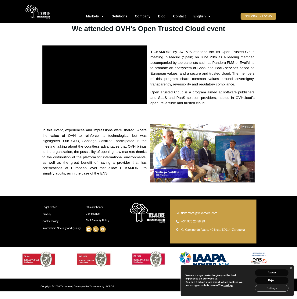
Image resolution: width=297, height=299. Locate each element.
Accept (271, 272)
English (202, 16)
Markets (95, 16)
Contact (179, 16)
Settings (271, 288)
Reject (271, 280)
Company (142, 16)
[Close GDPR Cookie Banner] (290, 267)
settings (228, 285)
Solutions (119, 16)
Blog (162, 16)
